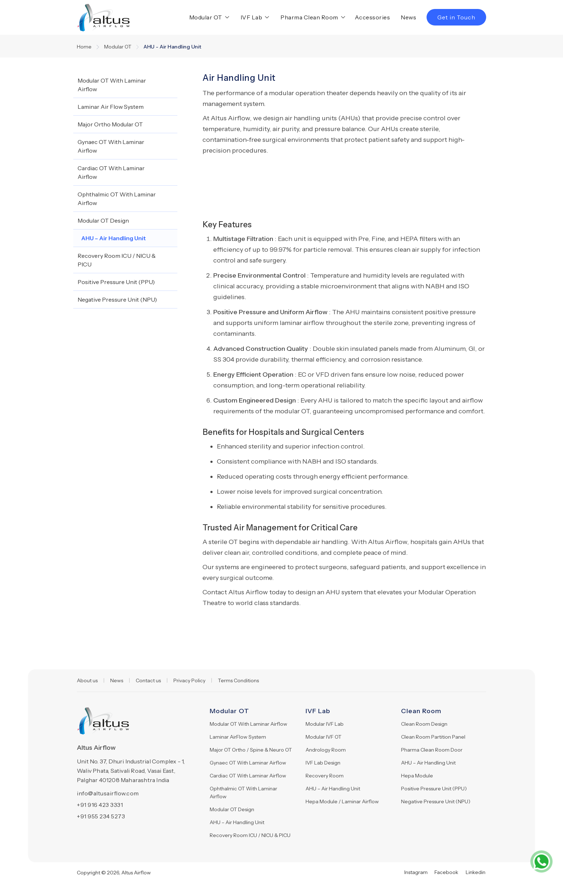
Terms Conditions (238, 680)
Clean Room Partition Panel (433, 737)
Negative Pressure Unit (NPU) (435, 801)
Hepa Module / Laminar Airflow (342, 801)
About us (87, 680)
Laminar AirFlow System (238, 737)
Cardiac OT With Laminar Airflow (248, 775)
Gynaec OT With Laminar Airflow (248, 762)
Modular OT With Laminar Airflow (248, 724)
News (408, 17)
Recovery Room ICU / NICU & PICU (250, 835)
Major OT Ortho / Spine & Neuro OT (251, 750)
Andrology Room (326, 750)
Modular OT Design (232, 809)
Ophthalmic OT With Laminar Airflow (243, 792)
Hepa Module (417, 775)
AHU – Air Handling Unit (237, 822)
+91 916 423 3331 (100, 804)
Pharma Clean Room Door (431, 750)
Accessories (372, 17)
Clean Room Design (424, 724)
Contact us (148, 680)
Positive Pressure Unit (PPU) (434, 788)
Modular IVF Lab (325, 724)
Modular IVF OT (323, 737)
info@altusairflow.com (108, 793)
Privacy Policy (189, 680)
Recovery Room (325, 775)
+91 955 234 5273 (101, 816)
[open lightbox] (248, 166)
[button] (207, 17)
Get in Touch (456, 17)
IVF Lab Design (323, 762)
